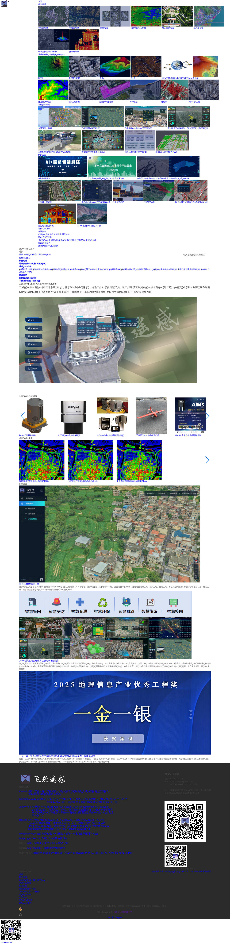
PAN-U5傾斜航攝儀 (27, 435)
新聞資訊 (42, 231)
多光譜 (196, 78)
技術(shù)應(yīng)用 (58, 843)
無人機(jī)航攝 (168, 28)
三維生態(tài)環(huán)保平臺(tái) (138, 128)
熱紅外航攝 (74, 51)
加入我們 (54, 246)
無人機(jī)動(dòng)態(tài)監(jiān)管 (96, 202)
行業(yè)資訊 (43, 234)
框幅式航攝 (43, 28)
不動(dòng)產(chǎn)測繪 (29, 281)
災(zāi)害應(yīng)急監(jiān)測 (89, 226)
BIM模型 (134, 102)
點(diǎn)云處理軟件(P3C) (166, 152)
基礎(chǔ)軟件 (44, 105)
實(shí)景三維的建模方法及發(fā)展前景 (38, 660)
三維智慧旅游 (118, 202)
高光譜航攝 (198, 28)
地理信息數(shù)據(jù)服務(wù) (51, 54)
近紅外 (164, 102)
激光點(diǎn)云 (44, 102)
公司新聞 (53, 234)
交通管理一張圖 (45, 128)
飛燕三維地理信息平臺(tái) (136, 152)
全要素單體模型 (106, 102)
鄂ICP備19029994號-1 (135, 906)
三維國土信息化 (45, 202)
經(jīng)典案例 (44, 228)
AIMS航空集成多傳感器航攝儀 (188, 435)
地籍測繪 (62, 838)
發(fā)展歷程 (91, 240)
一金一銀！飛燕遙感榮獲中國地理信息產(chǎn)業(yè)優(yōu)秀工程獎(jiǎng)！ (57, 756)
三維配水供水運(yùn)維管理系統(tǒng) (54, 152)
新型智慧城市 (44, 178)
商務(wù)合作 (44, 246)
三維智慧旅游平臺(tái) (90, 128)
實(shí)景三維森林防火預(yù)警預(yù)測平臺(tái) (188, 128)
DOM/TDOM (74, 78)
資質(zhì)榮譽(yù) (58, 240)
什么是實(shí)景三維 (29, 584)
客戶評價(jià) (79, 240)
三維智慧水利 (149, 202)
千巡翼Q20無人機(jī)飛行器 (147, 435)
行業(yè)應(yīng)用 (37, 843)
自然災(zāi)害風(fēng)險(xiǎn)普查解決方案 (106, 178)
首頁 (40, 1)
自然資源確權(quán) (47, 833)
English (119, 917)
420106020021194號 (123, 912)
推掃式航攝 (74, 28)
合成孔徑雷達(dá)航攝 (47, 51)
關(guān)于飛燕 (45, 237)
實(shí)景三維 (194, 102)
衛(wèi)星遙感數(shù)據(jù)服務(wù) (177, 78)
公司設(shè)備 (44, 240)
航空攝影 (207, 871)
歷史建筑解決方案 (46, 226)
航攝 (191, 871)
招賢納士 (37, 852)
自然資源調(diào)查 (27, 278)
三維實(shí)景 (170, 871)
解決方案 (42, 155)
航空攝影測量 (157, 871)
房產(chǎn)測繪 (49, 838)
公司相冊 (70, 240)
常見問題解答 (63, 234)
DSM (102, 78)
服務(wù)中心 (31, 254)
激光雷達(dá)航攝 (138, 28)
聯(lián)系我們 (44, 243)
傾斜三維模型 (74, 102)
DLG (133, 78)
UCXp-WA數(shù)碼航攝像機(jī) (110, 435)
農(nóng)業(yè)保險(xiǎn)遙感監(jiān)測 (190, 202)
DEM (40, 78)
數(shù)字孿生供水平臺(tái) (93, 152)
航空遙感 (42, 4)
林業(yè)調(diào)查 (68, 833)
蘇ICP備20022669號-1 (156, 906)
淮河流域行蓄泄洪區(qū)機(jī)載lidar (34, 481)
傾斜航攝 (104, 28)
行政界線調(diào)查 (88, 833)
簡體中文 (111, 917)
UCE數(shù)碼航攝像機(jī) (69, 435)
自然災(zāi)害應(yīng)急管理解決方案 (153, 178)
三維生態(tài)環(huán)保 (179, 178)
